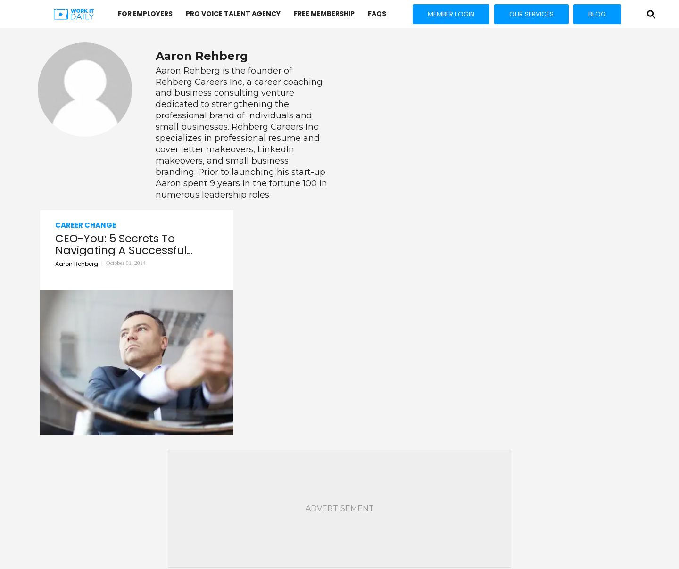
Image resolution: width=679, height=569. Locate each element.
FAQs (377, 13)
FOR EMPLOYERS (145, 13)
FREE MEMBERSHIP (324, 13)
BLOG (597, 14)
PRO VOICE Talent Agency (233, 13)
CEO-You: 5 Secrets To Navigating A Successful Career (121, 245)
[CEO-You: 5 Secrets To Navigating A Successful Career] (136, 362)
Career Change (85, 225)
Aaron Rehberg (188, 71)
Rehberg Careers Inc (199, 82)
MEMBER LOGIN (451, 14)
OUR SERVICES (531, 14)
